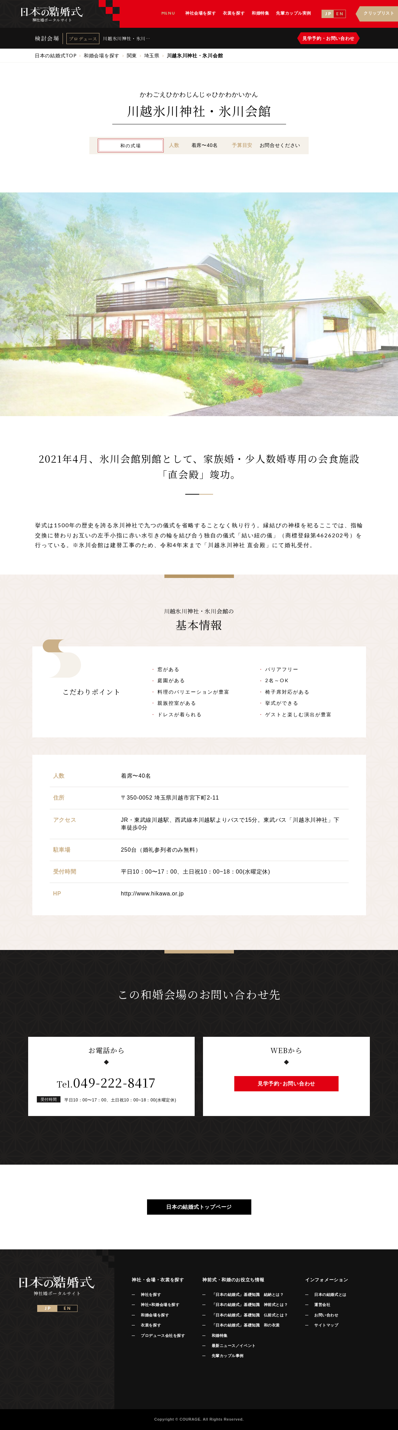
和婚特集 (220, 1335)
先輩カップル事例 (228, 1356)
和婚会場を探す (155, 1315)
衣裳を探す (151, 1325)
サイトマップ (326, 1325)
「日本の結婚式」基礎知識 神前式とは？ (250, 1305)
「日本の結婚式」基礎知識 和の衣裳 (246, 1325)
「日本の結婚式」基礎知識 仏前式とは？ (250, 1315)
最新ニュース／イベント (234, 1346)
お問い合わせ (326, 1315)
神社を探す (151, 1294)
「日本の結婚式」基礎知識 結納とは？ (248, 1294)
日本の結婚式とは (330, 1294)
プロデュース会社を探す (163, 1335)
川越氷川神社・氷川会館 (124, 38)
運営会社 (322, 1305)
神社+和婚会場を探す (160, 1305)
